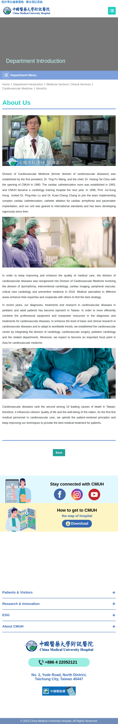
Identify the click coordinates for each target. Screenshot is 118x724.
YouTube (94, 494)
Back (59, 452)
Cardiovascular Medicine (17, 88)
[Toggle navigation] (112, 11)
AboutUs (41, 88)
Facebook (60, 494)
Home (6, 84)
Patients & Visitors (17, 592)
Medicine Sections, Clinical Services (68, 84)
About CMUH (13, 626)
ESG (6, 615)
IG (77, 494)
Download (79, 523)
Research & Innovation (21, 604)
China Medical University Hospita (59, 646)
